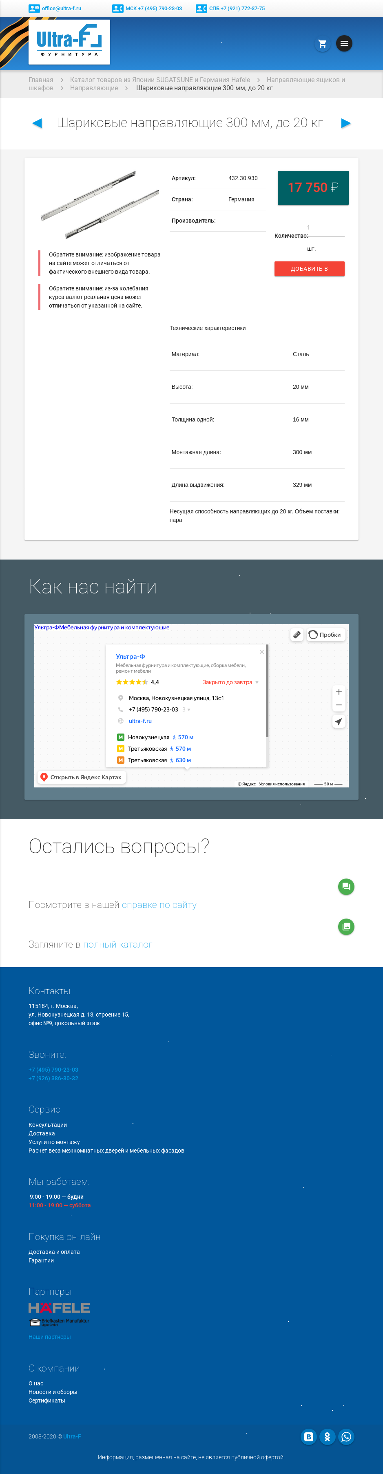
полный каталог (118, 944)
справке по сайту (159, 904)
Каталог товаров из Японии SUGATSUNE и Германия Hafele (160, 80)
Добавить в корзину (311, 270)
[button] (153, 175)
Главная (41, 80)
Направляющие (94, 88)
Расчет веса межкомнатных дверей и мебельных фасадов (106, 1150)
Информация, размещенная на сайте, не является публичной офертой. (191, 1457)
